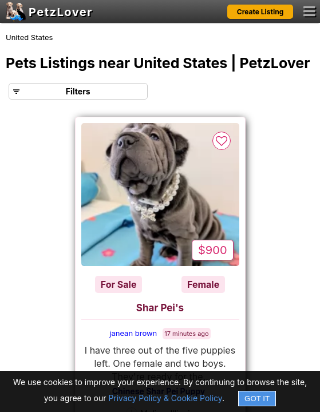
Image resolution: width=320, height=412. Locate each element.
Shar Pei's (160, 308)
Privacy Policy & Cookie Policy (165, 398)
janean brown (133, 333)
